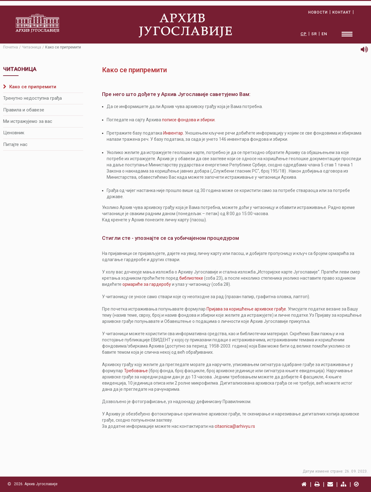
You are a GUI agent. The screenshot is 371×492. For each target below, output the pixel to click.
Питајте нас (15, 144)
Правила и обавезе (23, 110)
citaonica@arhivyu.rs (235, 426)
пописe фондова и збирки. (188, 119)
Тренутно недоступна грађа (32, 98)
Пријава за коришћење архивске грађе (246, 308)
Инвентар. (173, 133)
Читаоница (31, 47)
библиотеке (191, 278)
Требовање (136, 370)
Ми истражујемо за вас (27, 121)
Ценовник (13, 133)
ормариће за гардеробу (146, 284)
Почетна (10, 47)
